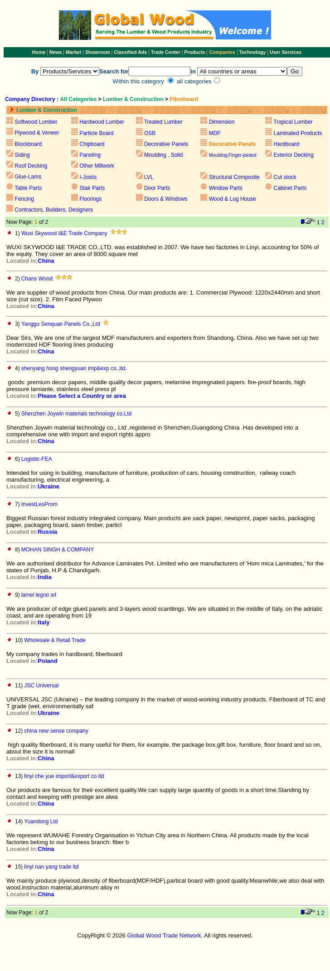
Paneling (90, 155)
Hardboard (287, 144)
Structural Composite (234, 177)
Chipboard (91, 144)
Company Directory (30, 99)
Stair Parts (92, 188)
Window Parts (226, 188)
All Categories (79, 99)
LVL (148, 177)
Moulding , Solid (163, 155)
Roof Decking (31, 166)
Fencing (24, 199)
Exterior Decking (294, 155)
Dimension (222, 122)
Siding (22, 155)
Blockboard (28, 144)
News (55, 52)
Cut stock (285, 177)
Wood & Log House (232, 199)
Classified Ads (130, 52)
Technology (252, 52)
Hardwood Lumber (101, 122)
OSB (149, 133)
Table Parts (28, 188)
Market (73, 52)
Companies (222, 52)
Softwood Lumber (36, 122)
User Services (286, 52)
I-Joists (88, 177)
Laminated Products (298, 133)
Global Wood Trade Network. (165, 935)
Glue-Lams (28, 177)
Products (195, 52)
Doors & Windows (165, 199)
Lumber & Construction (133, 99)
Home (39, 52)
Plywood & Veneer (37, 133)
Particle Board (96, 133)
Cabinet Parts (290, 188)
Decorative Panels (166, 144)
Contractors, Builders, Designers (54, 210)
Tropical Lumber (292, 122)
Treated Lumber (163, 122)
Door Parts (157, 188)
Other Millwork (96, 166)
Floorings (90, 199)
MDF (215, 133)
